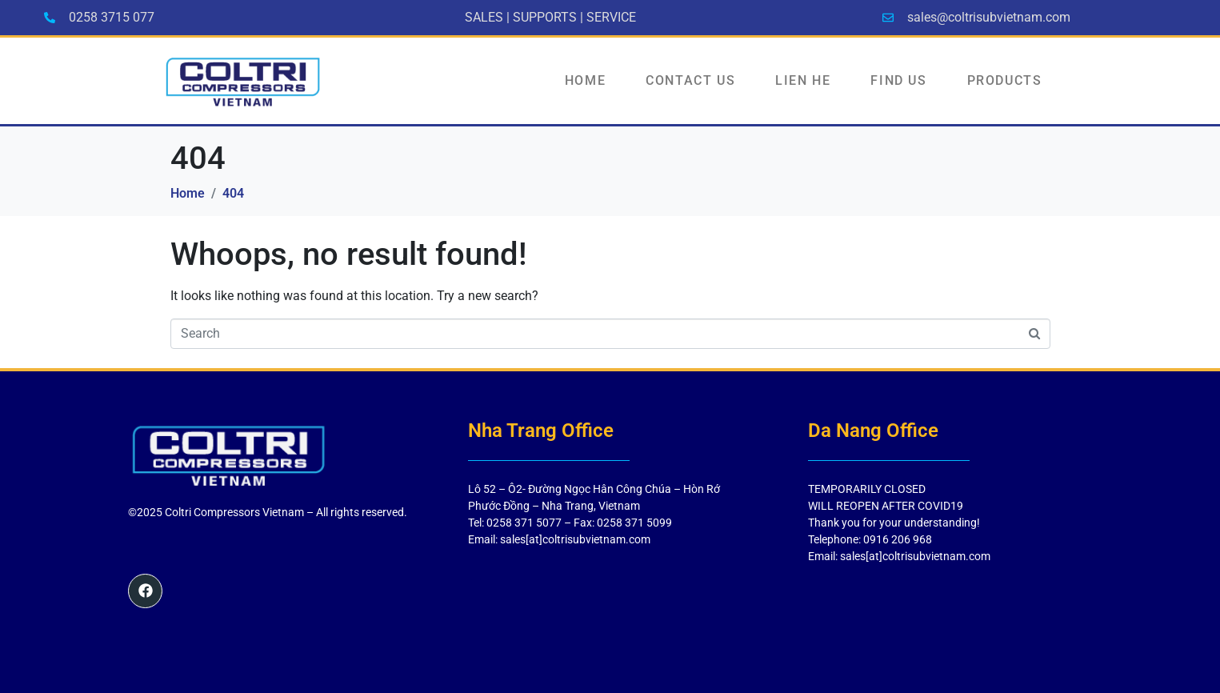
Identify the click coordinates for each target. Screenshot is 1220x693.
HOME (585, 80)
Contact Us (690, 80)
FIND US (898, 80)
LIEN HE (802, 80)
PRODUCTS (1004, 80)
